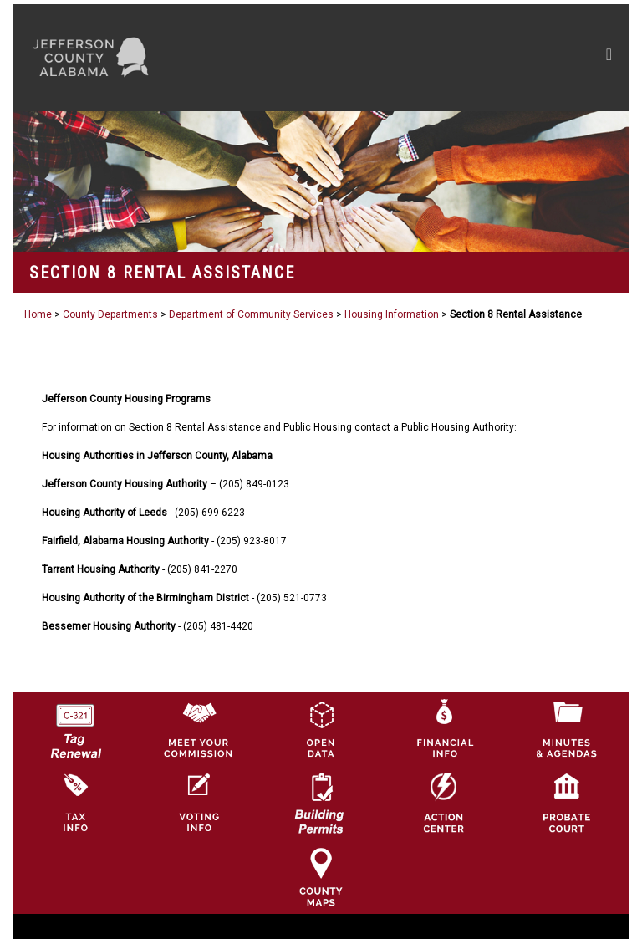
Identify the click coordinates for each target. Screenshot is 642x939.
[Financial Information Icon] (444, 729)
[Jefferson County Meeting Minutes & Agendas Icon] (567, 729)
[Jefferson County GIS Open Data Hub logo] (321, 729)
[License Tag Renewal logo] (75, 726)
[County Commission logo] (198, 729)
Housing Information (391, 314)
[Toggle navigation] (450, 58)
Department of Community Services (251, 314)
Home (38, 314)
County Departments (110, 314)
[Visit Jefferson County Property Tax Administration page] (75, 803)
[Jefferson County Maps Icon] (321, 876)
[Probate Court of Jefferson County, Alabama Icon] (567, 803)
